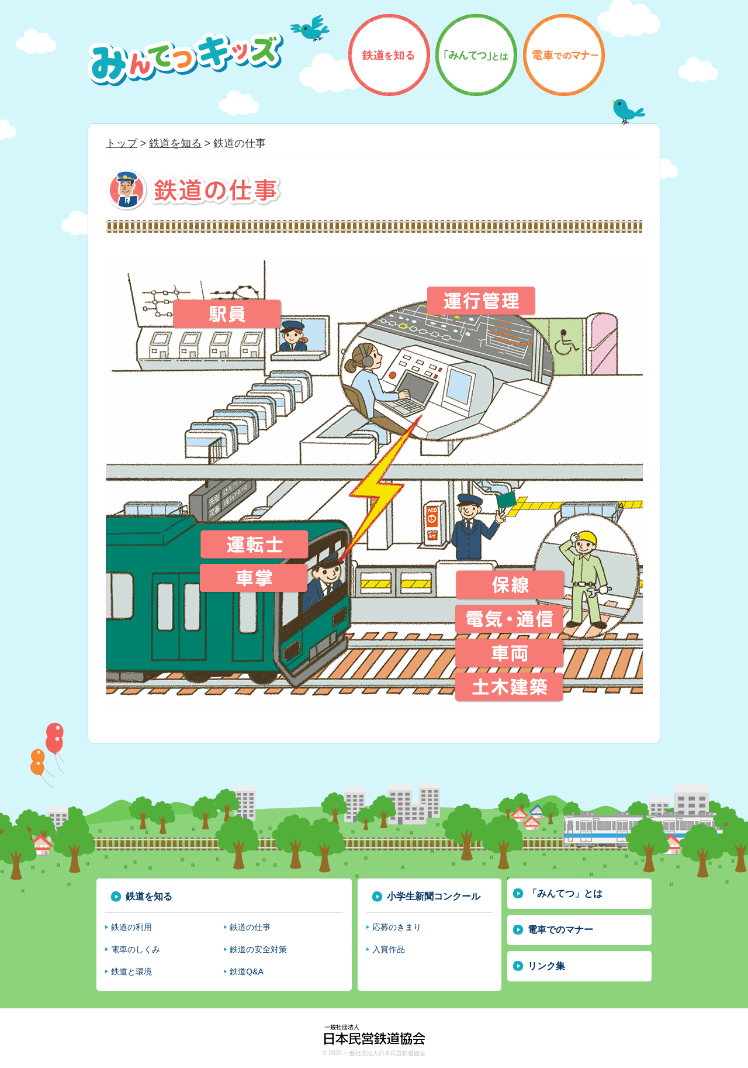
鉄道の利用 (131, 927)
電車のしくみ (135, 949)
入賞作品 (388, 949)
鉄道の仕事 (250, 927)
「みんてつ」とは (565, 893)
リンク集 (546, 966)
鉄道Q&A (247, 971)
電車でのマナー (560, 930)
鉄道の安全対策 (258, 949)
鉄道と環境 (131, 971)
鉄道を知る (175, 143)
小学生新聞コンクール (433, 896)
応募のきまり (396, 927)
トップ (121, 143)
